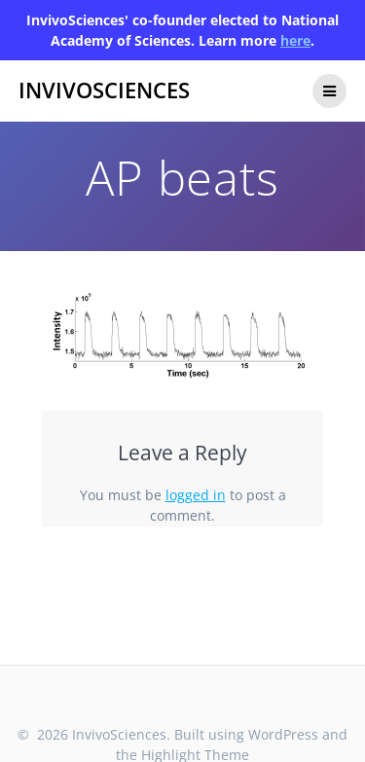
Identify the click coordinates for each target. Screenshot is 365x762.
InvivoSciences (104, 90)
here (295, 40)
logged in (195, 495)
